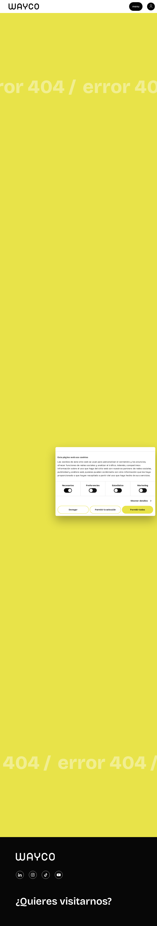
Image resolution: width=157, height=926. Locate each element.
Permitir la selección (105, 509)
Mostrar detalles (139, 501)
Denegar (73, 509)
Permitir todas (137, 509)
